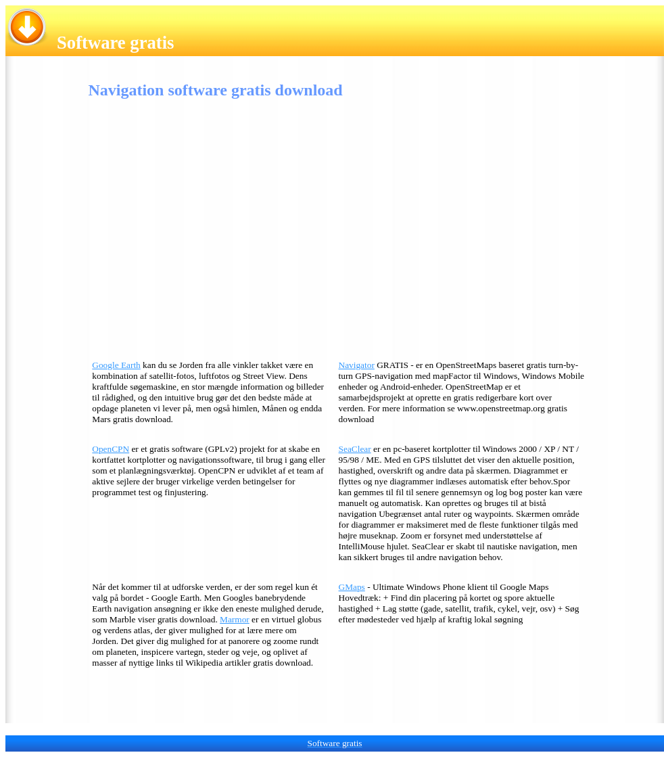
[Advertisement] (199, 232)
